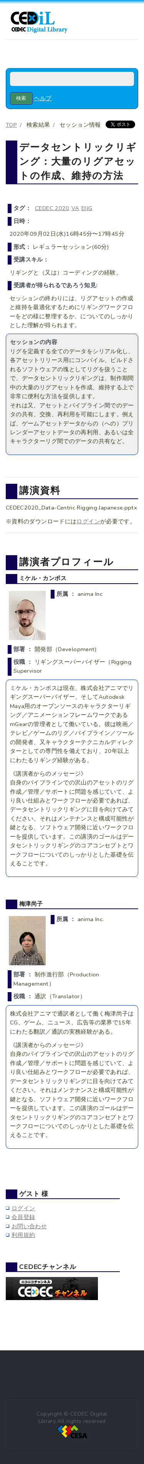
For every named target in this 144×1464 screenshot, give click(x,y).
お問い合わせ (29, 1226)
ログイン (88, 521)
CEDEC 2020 (52, 208)
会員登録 (23, 1217)
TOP (11, 125)
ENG (87, 208)
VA (75, 208)
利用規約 (23, 1235)
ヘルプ (43, 98)
